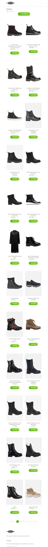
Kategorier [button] (24, 14)
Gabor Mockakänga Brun (33, 339)
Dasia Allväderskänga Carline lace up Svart (33, 257)
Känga (14, 507)
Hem (7, 11)
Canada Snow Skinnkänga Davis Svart (14, 88)
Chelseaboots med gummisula (15, 173)
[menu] (40, 3)
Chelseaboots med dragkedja (33, 130)
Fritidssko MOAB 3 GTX (33, 298)
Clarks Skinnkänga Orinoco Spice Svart (15, 215)
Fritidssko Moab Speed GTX (14, 339)
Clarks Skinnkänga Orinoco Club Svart (33, 173)
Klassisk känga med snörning (15, 465)
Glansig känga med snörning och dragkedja (15, 381)
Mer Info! (14, 53)
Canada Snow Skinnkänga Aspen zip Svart (33, 45)
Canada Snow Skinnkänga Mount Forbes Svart (33, 88)
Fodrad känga (14, 298)
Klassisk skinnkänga (33, 465)
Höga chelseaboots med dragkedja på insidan (14, 423)
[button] (33, 521)
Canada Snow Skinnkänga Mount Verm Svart (14, 130)
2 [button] (20, 521)
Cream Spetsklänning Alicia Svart (15, 257)
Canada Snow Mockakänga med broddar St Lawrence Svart (15, 46)
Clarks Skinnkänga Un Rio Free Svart (33, 215)
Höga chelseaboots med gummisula (33, 423)
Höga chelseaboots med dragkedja (33, 381)
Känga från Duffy (33, 507)
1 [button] (17, 521)
